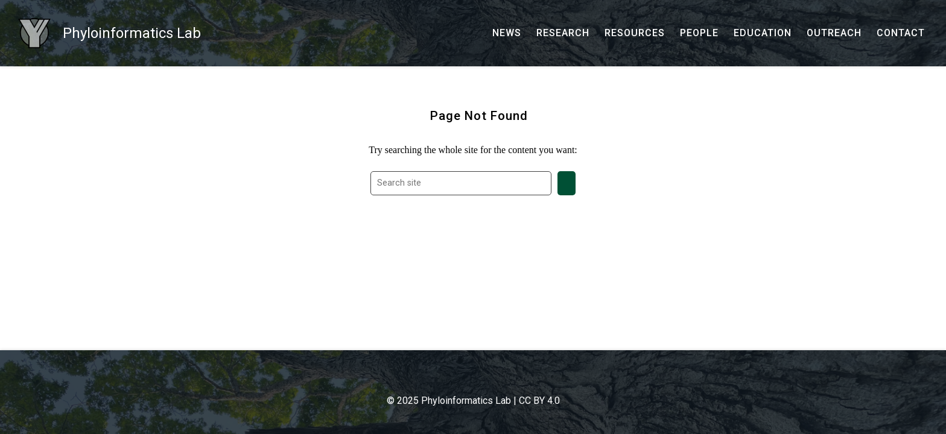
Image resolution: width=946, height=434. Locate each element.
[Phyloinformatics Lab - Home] (109, 33)
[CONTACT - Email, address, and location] (901, 33)
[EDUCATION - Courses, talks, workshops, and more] (763, 33)
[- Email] (455, 377)
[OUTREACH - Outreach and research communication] (834, 33)
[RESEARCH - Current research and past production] (562, 33)
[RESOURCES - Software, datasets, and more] (635, 33)
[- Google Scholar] (467, 377)
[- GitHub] (479, 377)
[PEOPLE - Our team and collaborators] (699, 33)
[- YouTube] (491, 377)
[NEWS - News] (506, 33)
